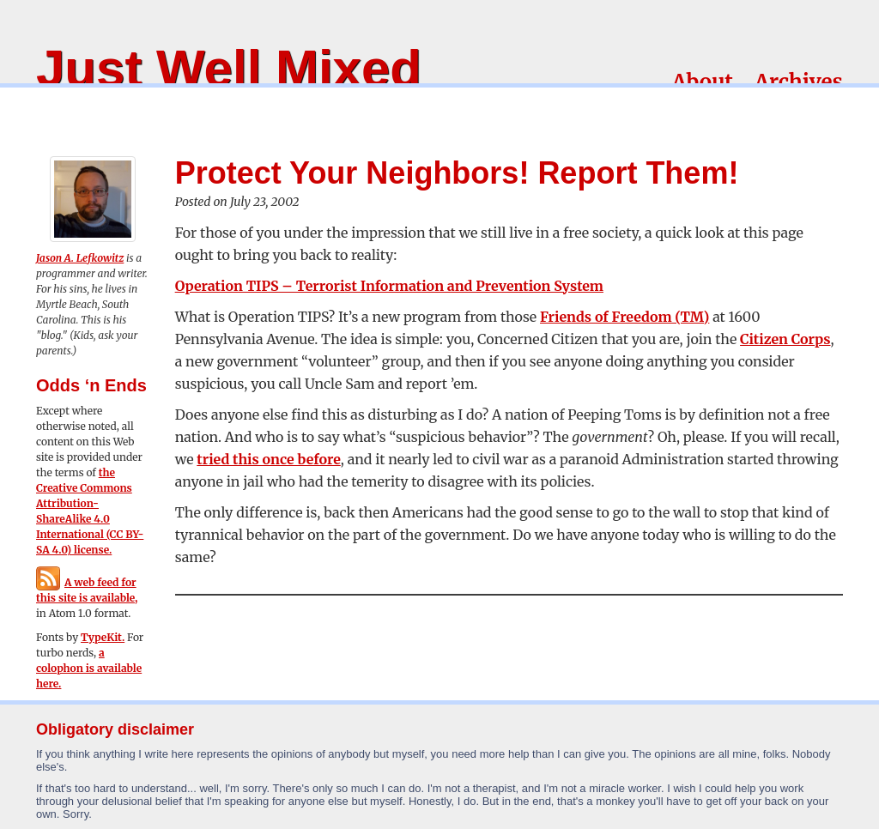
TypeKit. (102, 637)
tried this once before (269, 459)
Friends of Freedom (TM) (624, 316)
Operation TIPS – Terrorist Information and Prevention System (389, 285)
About (702, 82)
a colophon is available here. (89, 668)
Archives (799, 82)
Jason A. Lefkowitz (80, 257)
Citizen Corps (785, 339)
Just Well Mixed (228, 68)
